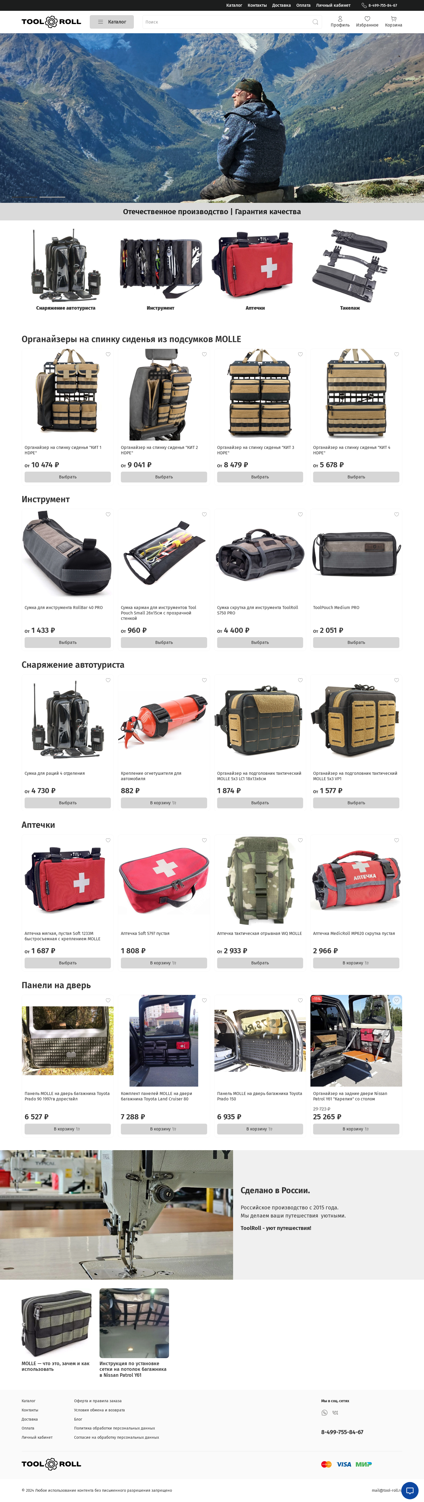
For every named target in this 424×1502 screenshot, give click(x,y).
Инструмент (163, 310)
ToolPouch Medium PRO (336, 609)
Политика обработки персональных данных (114, 1428)
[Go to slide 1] (24, 197)
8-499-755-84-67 (379, 5)
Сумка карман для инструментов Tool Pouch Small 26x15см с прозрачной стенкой (158, 615)
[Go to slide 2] (52, 197)
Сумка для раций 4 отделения (55, 775)
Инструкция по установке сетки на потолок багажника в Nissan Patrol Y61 (133, 1370)
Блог (78, 1419)
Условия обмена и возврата (99, 1410)
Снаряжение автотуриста (67, 310)
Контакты (257, 5)
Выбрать (68, 478)
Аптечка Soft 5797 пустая (145, 935)
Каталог (234, 5)
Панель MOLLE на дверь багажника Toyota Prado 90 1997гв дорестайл (67, 1098)
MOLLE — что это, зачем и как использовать (56, 1368)
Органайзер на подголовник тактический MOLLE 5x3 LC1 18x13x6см (259, 777)
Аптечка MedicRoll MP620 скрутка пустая (354, 935)
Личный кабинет (333, 5)
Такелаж (357, 310)
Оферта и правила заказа (98, 1401)
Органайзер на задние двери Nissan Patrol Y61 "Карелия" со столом (350, 1098)
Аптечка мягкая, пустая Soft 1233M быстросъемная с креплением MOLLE (63, 937)
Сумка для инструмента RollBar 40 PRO (64, 609)
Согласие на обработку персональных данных (116, 1437)
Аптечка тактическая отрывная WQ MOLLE (259, 935)
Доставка (281, 5)
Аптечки (260, 310)
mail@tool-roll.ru (387, 1490)
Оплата (303, 5)
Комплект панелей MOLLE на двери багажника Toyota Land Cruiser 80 (156, 1098)
